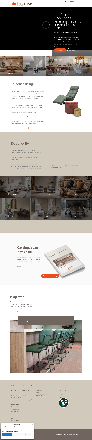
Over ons (47, 4)
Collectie (52, 4)
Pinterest (61, 394)
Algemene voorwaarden (42, 394)
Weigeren (17, 434)
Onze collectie (72, 50)
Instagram (61, 396)
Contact (75, 4)
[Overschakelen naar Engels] (79, 4)
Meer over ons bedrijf (20, 127)
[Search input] (60, 1)
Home (42, 4)
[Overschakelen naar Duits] (81, 4)
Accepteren (6, 434)
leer (36, 103)
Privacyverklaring (17, 437)
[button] (32, 424)
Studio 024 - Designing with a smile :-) (71, 434)
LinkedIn (61, 397)
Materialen (58, 4)
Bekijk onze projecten (70, 307)
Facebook (61, 393)
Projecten (70, 4)
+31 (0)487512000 (16, 411)
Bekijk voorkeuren (28, 434)
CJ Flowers (27, 320)
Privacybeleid (39, 395)
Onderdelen (64, 4)
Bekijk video (59, 50)
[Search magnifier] (65, 1)
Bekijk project (35, 320)
